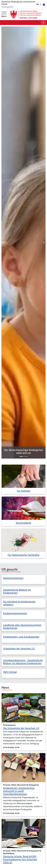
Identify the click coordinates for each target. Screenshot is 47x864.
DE (37, 4)
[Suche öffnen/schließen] (43, 22)
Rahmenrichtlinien (13, 578)
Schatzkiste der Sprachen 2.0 (19, 648)
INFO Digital (10, 671)
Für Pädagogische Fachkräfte (23, 554)
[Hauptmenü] (4, 14)
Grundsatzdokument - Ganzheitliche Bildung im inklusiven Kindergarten (23, 662)
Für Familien (23, 490)
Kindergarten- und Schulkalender (21, 636)
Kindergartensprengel (15, 613)
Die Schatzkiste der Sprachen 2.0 (21, 728)
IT (40, 4)
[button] (23, 451)
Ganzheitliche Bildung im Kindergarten (17, 591)
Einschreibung (23, 522)
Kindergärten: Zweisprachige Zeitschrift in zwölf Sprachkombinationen (19, 791)
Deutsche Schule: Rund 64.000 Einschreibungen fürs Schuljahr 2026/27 (20, 859)
